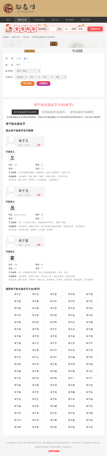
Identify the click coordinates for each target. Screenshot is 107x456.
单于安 (71, 350)
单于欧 (17, 364)
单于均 (17, 420)
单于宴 (24, 241)
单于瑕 (35, 336)
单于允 (35, 343)
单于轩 (53, 301)
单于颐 (89, 364)
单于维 (89, 336)
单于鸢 (17, 343)
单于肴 (35, 301)
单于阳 (53, 399)
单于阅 (71, 364)
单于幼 (35, 378)
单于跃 (89, 392)
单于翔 (35, 329)
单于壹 (35, 315)
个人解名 (77, 51)
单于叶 (53, 357)
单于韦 (35, 413)
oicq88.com (76, 443)
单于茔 (35, 392)
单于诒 (71, 329)
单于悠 (53, 427)
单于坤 (17, 315)
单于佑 (71, 413)
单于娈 (89, 301)
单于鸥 (35, 308)
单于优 (17, 399)
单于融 (53, 371)
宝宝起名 (29, 51)
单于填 (53, 385)
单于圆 (35, 385)
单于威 (17, 406)
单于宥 (35, 406)
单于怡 (89, 406)
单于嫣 (17, 336)
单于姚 (89, 399)
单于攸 (71, 427)
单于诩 (53, 392)
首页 (8, 19)
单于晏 (17, 301)
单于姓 (26, 37)
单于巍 (71, 392)
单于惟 (17, 322)
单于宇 (53, 350)
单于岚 (71, 315)
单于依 (71, 308)
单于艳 (53, 378)
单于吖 (89, 343)
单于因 (17, 350)
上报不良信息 (53, 451)
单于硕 (71, 336)
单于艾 (53, 329)
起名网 (6, 37)
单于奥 (71, 385)
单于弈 (71, 406)
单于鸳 (71, 371)
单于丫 (71, 378)
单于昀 (53, 322)
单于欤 (71, 322)
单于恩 (89, 294)
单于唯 (89, 413)
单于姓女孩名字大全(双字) (53, 112)
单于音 (53, 413)
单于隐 (17, 308)
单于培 (35, 420)
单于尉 (89, 420)
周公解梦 (69, 19)
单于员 (24, 191)
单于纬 (35, 364)
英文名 (55, 19)
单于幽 (53, 406)
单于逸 (53, 364)
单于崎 (17, 427)
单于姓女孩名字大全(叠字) (81, 112)
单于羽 (89, 350)
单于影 (89, 357)
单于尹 (53, 343)
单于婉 (71, 420)
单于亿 (35, 357)
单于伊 (71, 343)
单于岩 (89, 315)
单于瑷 (89, 322)
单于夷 (35, 350)
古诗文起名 (39, 19)
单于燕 (35, 371)
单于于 (89, 378)
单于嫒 (17, 371)
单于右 (89, 371)
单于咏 (89, 308)
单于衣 (17, 357)
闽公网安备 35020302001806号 (56, 443)
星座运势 (85, 19)
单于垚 (71, 399)
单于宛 (53, 315)
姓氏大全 (22, 19)
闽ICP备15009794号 (32, 443)
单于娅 (53, 420)
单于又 (24, 141)
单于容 (71, 294)
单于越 (89, 329)
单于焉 (89, 427)
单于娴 (71, 357)
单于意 (89, 385)
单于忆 (35, 399)
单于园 (17, 385)
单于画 (17, 329)
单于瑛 (53, 336)
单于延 (35, 427)
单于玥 (17, 413)
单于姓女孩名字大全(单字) (25, 112)
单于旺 (35, 322)
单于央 (17, 378)
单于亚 (53, 308)
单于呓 (71, 301)
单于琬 (17, 392)
